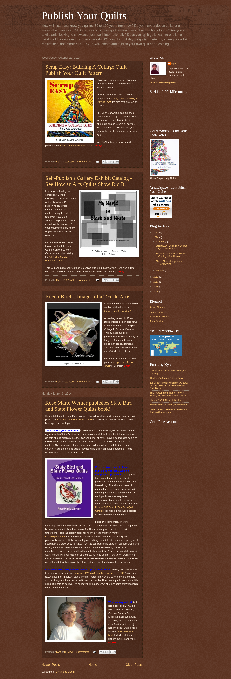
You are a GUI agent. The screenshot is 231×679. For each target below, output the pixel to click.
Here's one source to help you (76, 145)
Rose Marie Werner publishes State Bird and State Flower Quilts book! (88, 406)
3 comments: (83, 652)
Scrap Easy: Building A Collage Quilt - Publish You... (172, 247)
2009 (156, 291)
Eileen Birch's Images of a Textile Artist (88, 296)
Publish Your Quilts (84, 15)
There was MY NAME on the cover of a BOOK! (98, 573)
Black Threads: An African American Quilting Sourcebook (168, 410)
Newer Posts (51, 664)
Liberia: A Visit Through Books (165, 400)
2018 (156, 232)
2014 (156, 237)
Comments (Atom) (65, 671)
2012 (156, 276)
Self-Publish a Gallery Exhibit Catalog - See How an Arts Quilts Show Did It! (88, 181)
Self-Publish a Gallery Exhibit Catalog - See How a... (171, 255)
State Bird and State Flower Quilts (74, 419)
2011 (156, 281)
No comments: (84, 161)
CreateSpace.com (55, 536)
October (160, 241)
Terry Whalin (156, 321)
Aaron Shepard (157, 307)
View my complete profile (163, 82)
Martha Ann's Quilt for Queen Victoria (169, 404)
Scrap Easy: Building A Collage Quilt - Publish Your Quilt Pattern (87, 70)
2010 (156, 286)
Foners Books (157, 312)
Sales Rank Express (160, 316)
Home (92, 664)
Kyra (174, 63)
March (159, 270)
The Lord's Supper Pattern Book (166, 378)
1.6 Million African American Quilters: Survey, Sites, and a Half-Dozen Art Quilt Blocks (169, 385)
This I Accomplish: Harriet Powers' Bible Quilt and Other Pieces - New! (168, 394)
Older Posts (134, 664)
